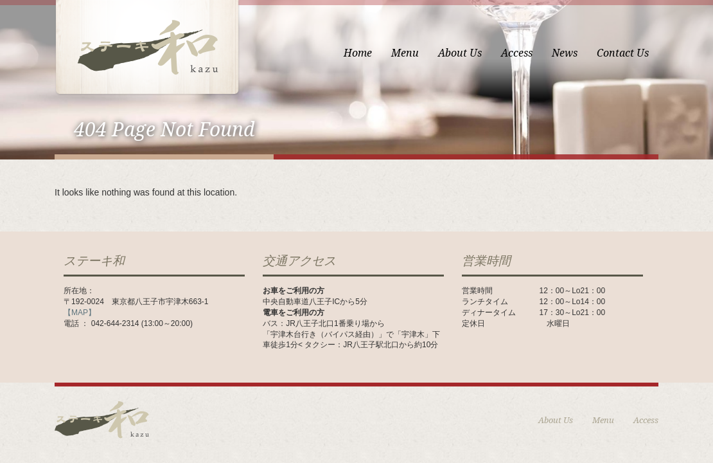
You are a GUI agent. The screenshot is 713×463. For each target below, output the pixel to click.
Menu (405, 53)
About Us (460, 53)
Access (517, 53)
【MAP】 (80, 312)
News (564, 53)
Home (358, 53)
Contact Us (623, 53)
